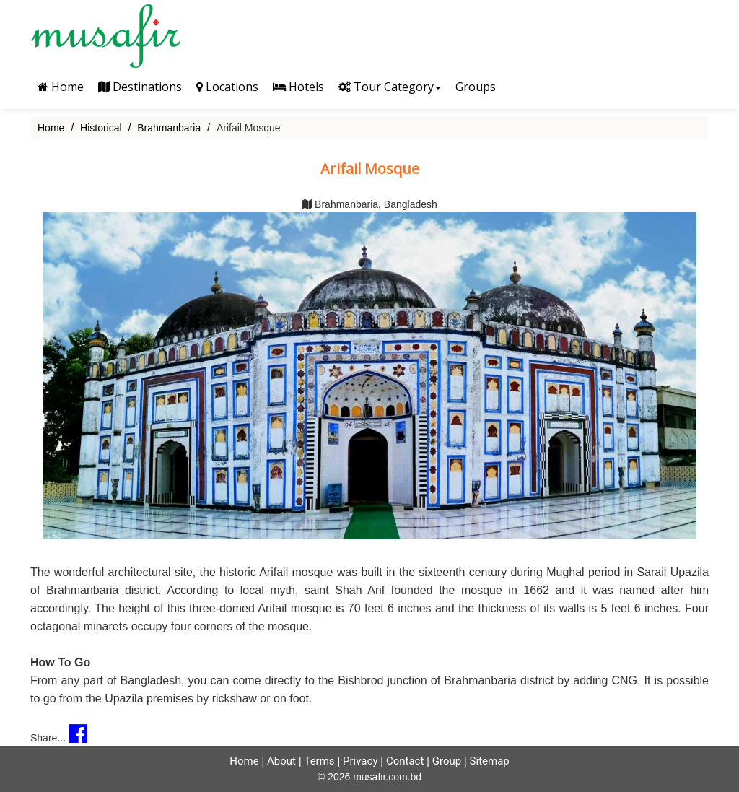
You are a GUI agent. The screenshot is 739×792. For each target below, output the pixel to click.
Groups (475, 87)
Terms (319, 760)
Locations (227, 87)
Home (61, 87)
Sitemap (490, 760)
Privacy (360, 760)
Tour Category (389, 87)
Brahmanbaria (169, 128)
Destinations (140, 87)
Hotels (298, 87)
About (281, 760)
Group (446, 760)
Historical (101, 128)
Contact (405, 760)
